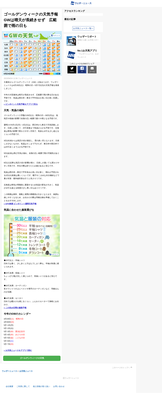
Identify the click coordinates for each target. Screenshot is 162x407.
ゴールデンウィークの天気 (31, 358)
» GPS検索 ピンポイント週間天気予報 (20, 204)
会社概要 (9, 386)
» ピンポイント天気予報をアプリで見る (21, 104)
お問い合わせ (59, 386)
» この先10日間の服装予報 (15, 308)
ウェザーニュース (9, 371)
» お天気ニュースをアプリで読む (18, 350)
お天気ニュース (26, 371)
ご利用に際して (23, 386)
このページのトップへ (121, 368)
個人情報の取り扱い (41, 386)
